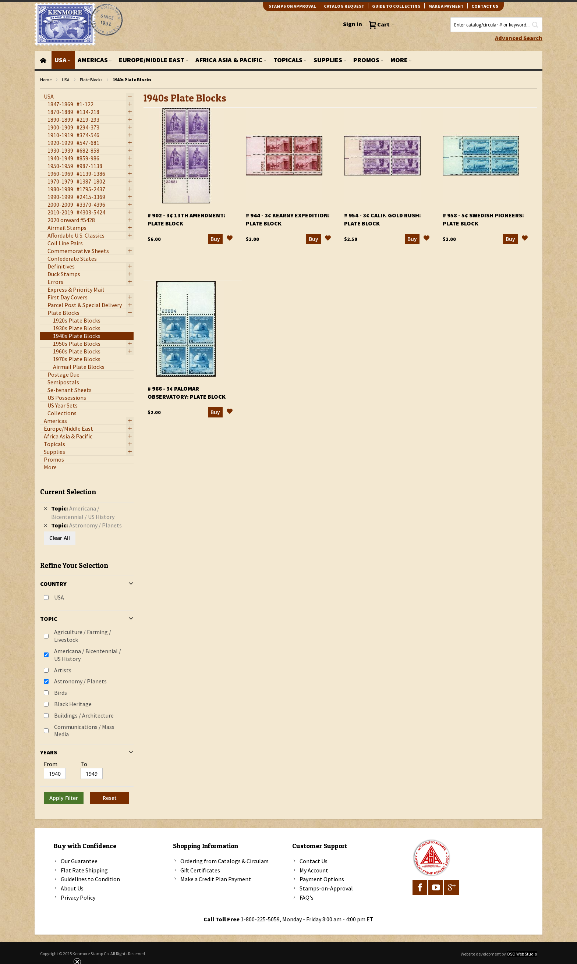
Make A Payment (446, 6)
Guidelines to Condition (90, 879)
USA (66, 79)
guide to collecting (396, 6)
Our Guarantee (79, 861)
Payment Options (322, 879)
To (84, 764)
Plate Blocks (91, 79)
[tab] (87, 643)
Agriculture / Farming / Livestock (82, 635)
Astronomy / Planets (80, 681)
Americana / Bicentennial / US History (87, 654)
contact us (484, 6)
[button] (229, 239)
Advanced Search (518, 38)
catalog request (344, 6)
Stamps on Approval (292, 6)
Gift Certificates (200, 870)
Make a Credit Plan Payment (215, 879)
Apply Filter (63, 797)
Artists (62, 670)
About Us (72, 888)
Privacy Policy (78, 897)
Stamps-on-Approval (326, 888)
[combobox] (496, 24)
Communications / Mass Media (84, 730)
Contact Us (314, 861)
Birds (60, 692)
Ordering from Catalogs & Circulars (224, 861)
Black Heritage (73, 704)
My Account (314, 870)
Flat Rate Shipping (84, 870)
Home (46, 79)
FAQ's (307, 897)
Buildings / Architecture (84, 715)
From (50, 764)
